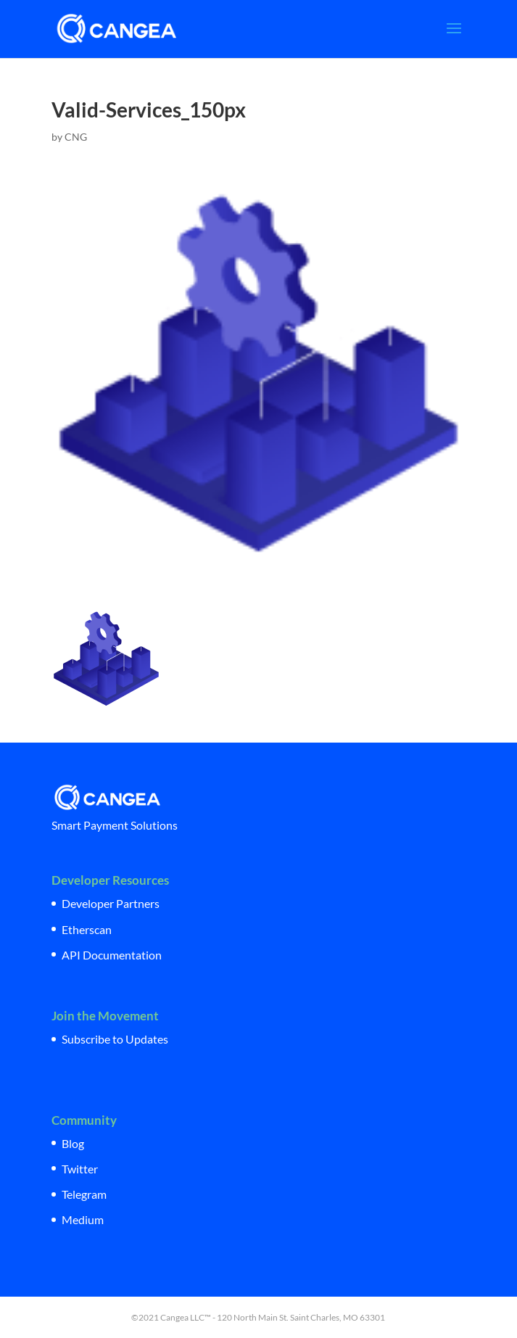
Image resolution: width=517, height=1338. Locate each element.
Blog (73, 1143)
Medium (83, 1219)
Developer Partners (111, 903)
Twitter (80, 1169)
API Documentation (112, 955)
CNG (76, 137)
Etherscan (87, 929)
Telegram (84, 1194)
